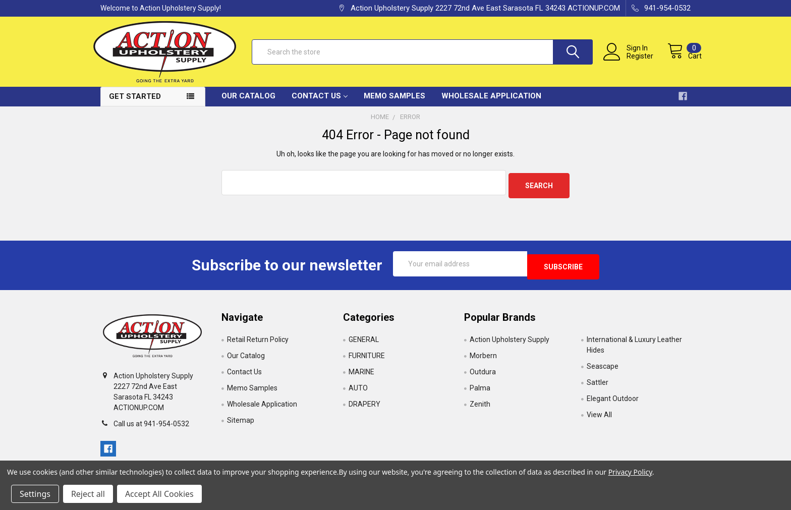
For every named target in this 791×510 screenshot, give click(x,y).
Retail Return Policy (258, 341)
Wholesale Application (491, 103)
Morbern (483, 358)
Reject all (88, 493)
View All (599, 417)
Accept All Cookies (159, 493)
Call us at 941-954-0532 (151, 425)
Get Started (135, 104)
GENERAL (364, 341)
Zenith (480, 406)
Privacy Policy (630, 472)
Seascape (602, 368)
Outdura (483, 374)
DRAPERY (364, 406)
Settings (35, 493)
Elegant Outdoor (613, 400)
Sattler (597, 384)
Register (629, 62)
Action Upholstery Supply (509, 341)
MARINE (361, 374)
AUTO (358, 390)
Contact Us (320, 103)
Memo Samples (394, 103)
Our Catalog (248, 103)
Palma (480, 390)
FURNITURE (367, 358)
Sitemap (240, 422)
